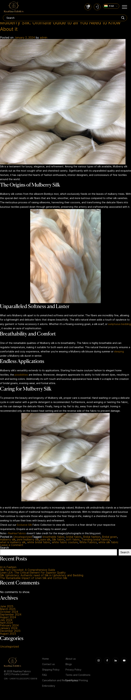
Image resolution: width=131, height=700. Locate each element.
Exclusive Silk (24, 525)
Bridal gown (109, 537)
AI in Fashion (8, 568)
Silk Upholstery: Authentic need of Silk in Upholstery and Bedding (41, 576)
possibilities (21, 375)
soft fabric (73, 540)
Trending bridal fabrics (95, 540)
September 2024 (10, 615)
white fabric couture (65, 543)
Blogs (69, 665)
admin (43, 38)
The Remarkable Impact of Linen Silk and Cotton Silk (33, 578)
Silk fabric (58, 540)
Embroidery (48, 686)
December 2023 (10, 631)
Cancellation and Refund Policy (60, 681)
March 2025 (8, 609)
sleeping (119, 352)
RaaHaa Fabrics (17, 534)
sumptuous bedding (119, 324)
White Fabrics (88, 543)
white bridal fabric (38, 543)
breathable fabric (53, 537)
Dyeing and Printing (77, 681)
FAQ (44, 675)
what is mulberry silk (13, 543)
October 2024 (9, 612)
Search (4, 548)
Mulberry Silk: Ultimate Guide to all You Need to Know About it (65, 26)
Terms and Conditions (78, 675)
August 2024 (8, 618)
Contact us (48, 665)
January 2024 (8, 629)
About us (71, 659)
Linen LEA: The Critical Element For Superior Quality (33, 573)
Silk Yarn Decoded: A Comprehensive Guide (27, 570)
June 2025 (6, 607)
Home (45, 659)
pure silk (45, 540)
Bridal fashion (91, 537)
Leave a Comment (11, 546)
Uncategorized (22, 537)
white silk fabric (108, 543)
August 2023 (8, 634)
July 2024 (6, 620)
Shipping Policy (51, 670)
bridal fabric (74, 537)
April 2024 (6, 623)
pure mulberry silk (28, 540)
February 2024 (9, 626)
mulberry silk (8, 540)
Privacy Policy (73, 670)
